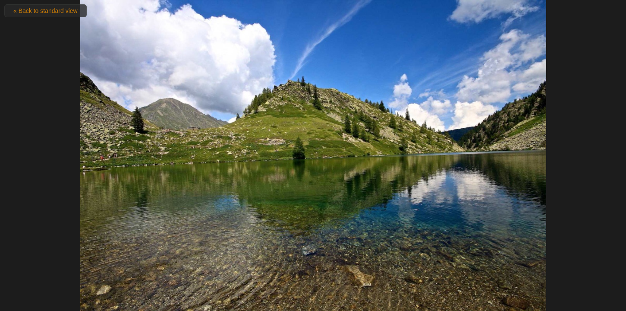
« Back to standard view (45, 10)
